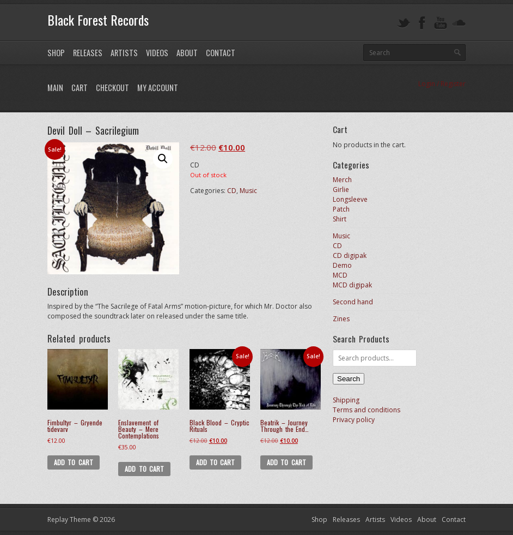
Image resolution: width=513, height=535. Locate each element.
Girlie (341, 189)
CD (231, 190)
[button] (163, 159)
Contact (220, 52)
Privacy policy (354, 419)
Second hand (353, 301)
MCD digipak (352, 285)
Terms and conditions (366, 409)
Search (348, 379)
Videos (157, 52)
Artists (124, 52)
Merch (342, 179)
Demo (342, 265)
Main (55, 87)
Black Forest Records (98, 19)
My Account (157, 87)
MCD (340, 275)
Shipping (346, 400)
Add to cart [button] (73, 462)
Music (248, 190)
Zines (341, 318)
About (187, 52)
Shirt (339, 219)
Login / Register (442, 83)
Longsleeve (350, 199)
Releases (87, 52)
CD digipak (350, 255)
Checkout (112, 87)
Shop (56, 52)
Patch (341, 209)
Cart (79, 87)
